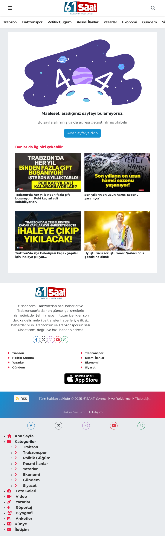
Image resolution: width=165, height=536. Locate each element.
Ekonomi (129, 22)
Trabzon (10, 22)
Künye (17, 524)
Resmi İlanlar (87, 22)
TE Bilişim (95, 412)
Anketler (19, 518)
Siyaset (88, 367)
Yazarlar (110, 22)
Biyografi (20, 513)
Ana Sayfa (20, 436)
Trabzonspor (32, 22)
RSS (21, 399)
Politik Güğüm (59, 22)
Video (17, 496)
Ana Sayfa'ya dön (82, 133)
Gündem (149, 22)
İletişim (18, 529)
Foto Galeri (21, 491)
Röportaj (19, 507)
